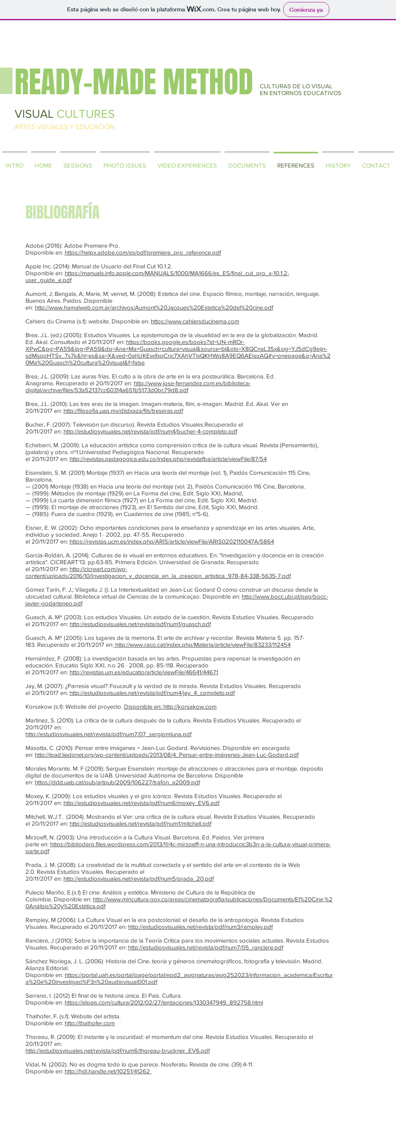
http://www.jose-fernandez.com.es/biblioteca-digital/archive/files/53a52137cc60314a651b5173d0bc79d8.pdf (138, 386)
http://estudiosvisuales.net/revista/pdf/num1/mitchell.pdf (140, 823)
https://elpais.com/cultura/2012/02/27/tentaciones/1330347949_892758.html (164, 1002)
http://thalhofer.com (90, 1023)
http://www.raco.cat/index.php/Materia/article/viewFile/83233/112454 (203, 644)
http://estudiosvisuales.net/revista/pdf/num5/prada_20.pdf (138, 878)
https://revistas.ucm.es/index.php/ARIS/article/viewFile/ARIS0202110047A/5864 (172, 541)
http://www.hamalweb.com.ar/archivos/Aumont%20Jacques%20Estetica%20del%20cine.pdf (154, 307)
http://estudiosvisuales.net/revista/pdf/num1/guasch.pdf (140, 623)
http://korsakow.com (190, 706)
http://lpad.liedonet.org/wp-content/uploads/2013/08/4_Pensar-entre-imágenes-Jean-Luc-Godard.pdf (167, 754)
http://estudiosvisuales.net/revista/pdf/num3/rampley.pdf (200, 926)
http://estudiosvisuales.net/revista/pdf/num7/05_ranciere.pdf (205, 947)
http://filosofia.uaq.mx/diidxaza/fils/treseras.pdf (123, 410)
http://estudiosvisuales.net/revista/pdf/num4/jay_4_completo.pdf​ (152, 692)
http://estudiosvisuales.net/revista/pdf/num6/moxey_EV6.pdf (141, 802)
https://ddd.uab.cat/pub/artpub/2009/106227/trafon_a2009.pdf (117, 782)
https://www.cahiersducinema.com (195, 321)
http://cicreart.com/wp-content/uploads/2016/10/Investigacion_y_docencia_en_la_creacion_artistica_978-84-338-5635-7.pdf (158, 572)
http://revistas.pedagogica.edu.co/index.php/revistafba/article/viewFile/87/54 (168, 458)
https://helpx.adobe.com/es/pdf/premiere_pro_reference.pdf (143, 252)
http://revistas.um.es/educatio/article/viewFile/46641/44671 (144, 672)
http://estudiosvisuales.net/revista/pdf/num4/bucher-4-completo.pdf (150, 431)
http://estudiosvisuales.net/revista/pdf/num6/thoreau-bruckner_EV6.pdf (117, 1050)
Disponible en (142, 706)
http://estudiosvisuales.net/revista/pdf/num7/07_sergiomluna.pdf (108, 734)
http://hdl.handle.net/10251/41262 (108, 1071)
